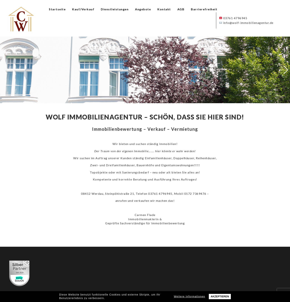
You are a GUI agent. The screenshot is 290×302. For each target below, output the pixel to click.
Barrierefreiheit (204, 9)
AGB (181, 9)
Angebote (143, 9)
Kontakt (164, 9)
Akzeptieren (220, 296)
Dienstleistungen (115, 9)
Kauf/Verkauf (83, 9)
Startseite (57, 9)
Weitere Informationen (189, 296)
